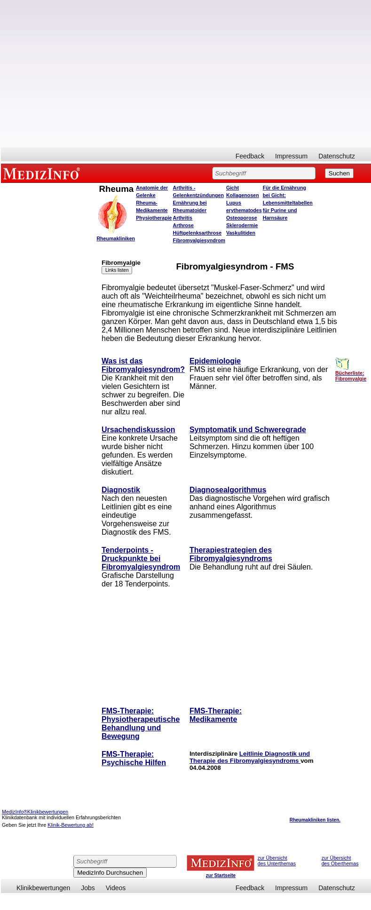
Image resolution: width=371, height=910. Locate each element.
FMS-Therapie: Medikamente (215, 715)
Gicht (232, 187)
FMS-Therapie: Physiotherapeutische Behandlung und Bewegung (141, 723)
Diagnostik (121, 490)
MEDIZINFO (43, 173)
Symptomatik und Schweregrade (247, 430)
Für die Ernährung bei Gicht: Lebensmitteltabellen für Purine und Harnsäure (288, 203)
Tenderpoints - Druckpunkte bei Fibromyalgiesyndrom (141, 558)
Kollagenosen (242, 195)
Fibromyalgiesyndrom (199, 240)
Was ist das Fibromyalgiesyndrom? (143, 365)
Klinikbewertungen (43, 888)
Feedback (250, 156)
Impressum (291, 156)
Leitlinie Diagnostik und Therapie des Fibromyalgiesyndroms (249, 757)
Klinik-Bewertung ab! (70, 825)
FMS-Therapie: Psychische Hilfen (134, 758)
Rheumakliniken (115, 238)
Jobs (88, 888)
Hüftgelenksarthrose (197, 233)
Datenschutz (336, 156)
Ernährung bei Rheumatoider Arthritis (190, 210)
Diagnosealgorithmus (228, 490)
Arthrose (183, 225)
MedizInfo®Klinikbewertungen (35, 812)
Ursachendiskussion (138, 430)
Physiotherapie (154, 218)
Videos (116, 888)
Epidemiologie (215, 361)
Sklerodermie (242, 225)
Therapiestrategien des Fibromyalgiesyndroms (230, 554)
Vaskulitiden (240, 233)
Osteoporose (241, 218)
